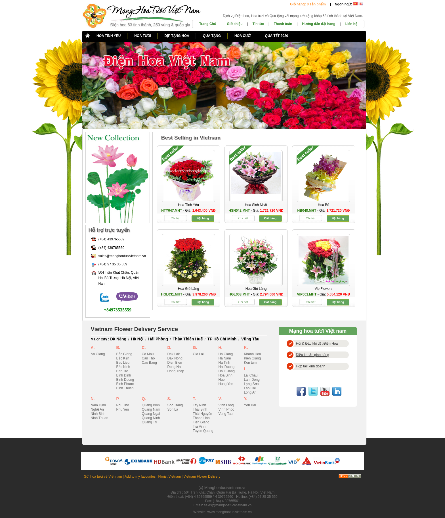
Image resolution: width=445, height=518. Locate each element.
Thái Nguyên (202, 414)
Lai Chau (251, 375)
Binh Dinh (123, 375)
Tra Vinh (199, 426)
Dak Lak (173, 354)
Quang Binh (151, 405)
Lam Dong (252, 380)
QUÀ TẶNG (212, 36)
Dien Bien (174, 363)
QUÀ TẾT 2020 (276, 36)
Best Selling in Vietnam (191, 138)
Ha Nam (225, 358)
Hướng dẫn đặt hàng (318, 24)
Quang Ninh (151, 418)
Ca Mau (148, 354)
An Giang (98, 354)
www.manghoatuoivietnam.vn (229, 512)
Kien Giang (252, 358)
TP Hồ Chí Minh (222, 339)
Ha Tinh (224, 363)
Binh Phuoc (125, 384)
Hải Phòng (158, 339)
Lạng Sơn (251, 384)
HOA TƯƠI (142, 36)
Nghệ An (97, 409)
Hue (222, 380)
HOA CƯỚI (242, 36)
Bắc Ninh (123, 367)
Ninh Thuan (99, 418)
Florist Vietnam (169, 477)
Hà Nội (137, 339)
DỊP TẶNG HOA (177, 36)
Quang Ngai (151, 414)
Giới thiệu (234, 24)
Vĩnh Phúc (226, 409)
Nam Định (98, 405)
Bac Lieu (123, 363)
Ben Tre (122, 371)
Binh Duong (125, 380)
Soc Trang (175, 405)
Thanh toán (283, 24)
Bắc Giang (124, 354)
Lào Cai (250, 388)
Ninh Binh (98, 414)
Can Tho (148, 358)
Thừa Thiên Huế (188, 339)
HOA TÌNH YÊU (108, 36)
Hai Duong (227, 367)
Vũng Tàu (250, 339)
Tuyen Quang (203, 431)
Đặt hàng (203, 218)
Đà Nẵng (118, 339)
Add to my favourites (140, 477)
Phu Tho (122, 405)
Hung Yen (226, 384)
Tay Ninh (199, 405)
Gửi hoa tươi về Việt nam (103, 477)
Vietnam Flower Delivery (201, 477)
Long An (250, 392)
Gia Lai (198, 354)
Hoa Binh (225, 375)
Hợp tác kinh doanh (311, 366)
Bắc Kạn (122, 358)
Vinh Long (226, 405)
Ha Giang (226, 354)
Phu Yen (122, 409)
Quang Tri (149, 422)
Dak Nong (174, 358)
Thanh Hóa (201, 418)
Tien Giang (201, 422)
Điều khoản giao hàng (312, 355)
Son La (172, 409)
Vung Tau (226, 414)
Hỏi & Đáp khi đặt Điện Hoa (317, 344)
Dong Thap (175, 371)
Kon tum (250, 363)
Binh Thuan (125, 388)
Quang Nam (151, 409)
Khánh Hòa (252, 354)
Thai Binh (200, 409)
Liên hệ (351, 24)
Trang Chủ (208, 24)
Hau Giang (227, 371)
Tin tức (258, 24)
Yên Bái (250, 405)
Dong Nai (174, 367)
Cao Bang (149, 363)
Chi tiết (175, 218)
